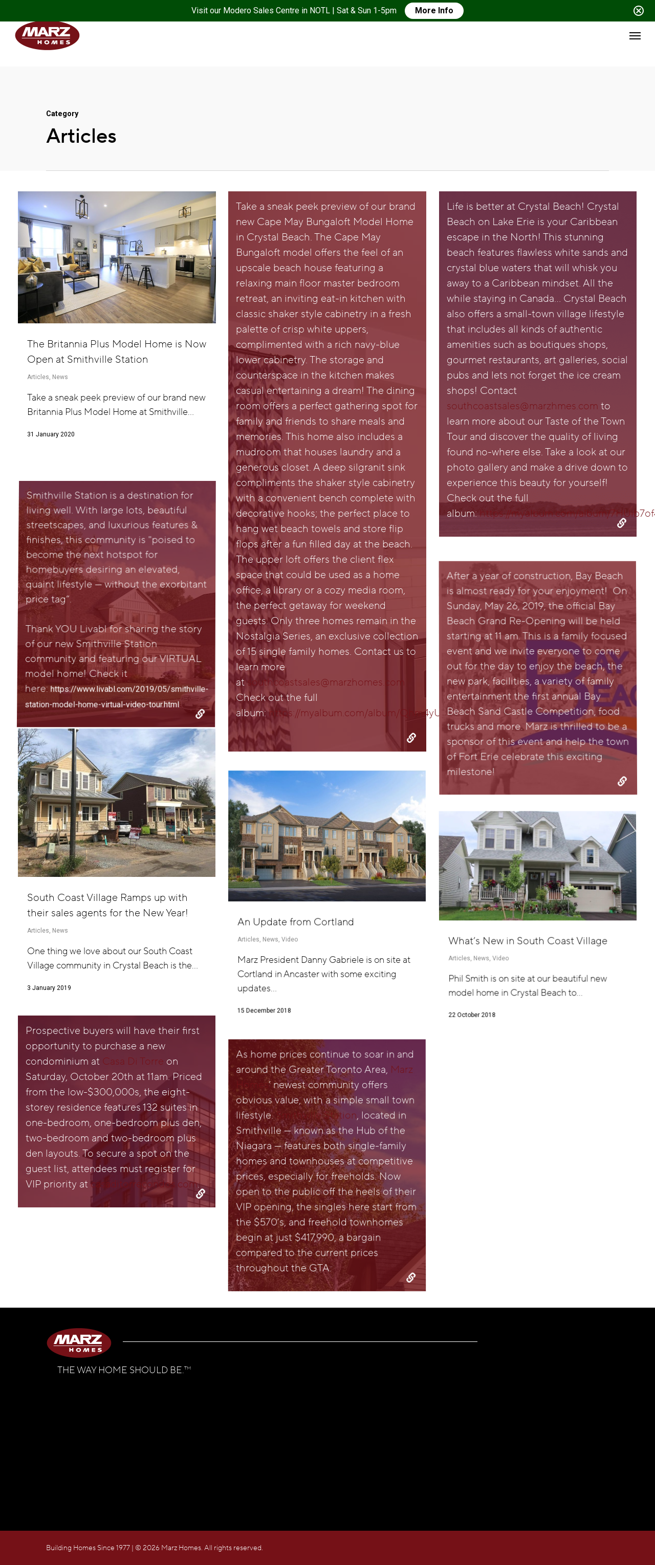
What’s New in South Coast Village (529, 1108)
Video (502, 1121)
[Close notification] (638, 11)
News (60, 377)
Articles (38, 377)
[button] (635, 35)
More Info (434, 10)
